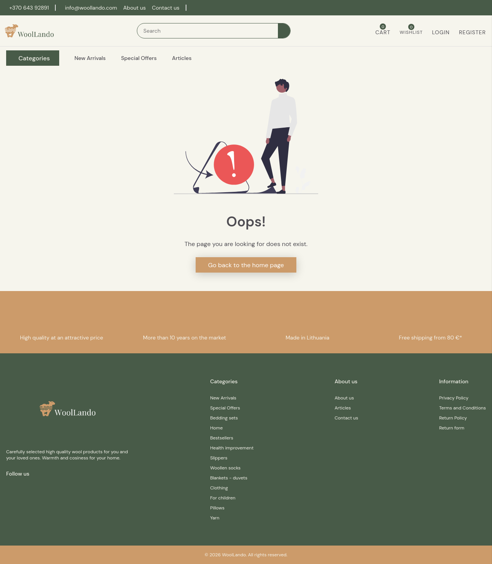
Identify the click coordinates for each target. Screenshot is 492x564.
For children (223, 498)
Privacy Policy (453, 398)
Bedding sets (224, 418)
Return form (451, 428)
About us (134, 7)
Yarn (214, 518)
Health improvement (232, 448)
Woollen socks (225, 468)
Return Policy (453, 418)
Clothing (219, 488)
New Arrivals (223, 398)
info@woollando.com (91, 7)
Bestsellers (221, 438)
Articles (342, 408)
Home (216, 428)
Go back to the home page (246, 265)
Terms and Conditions (462, 408)
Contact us (166, 7)
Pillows (217, 508)
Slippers (219, 458)
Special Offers (225, 408)
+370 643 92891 (29, 7)
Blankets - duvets (229, 478)
